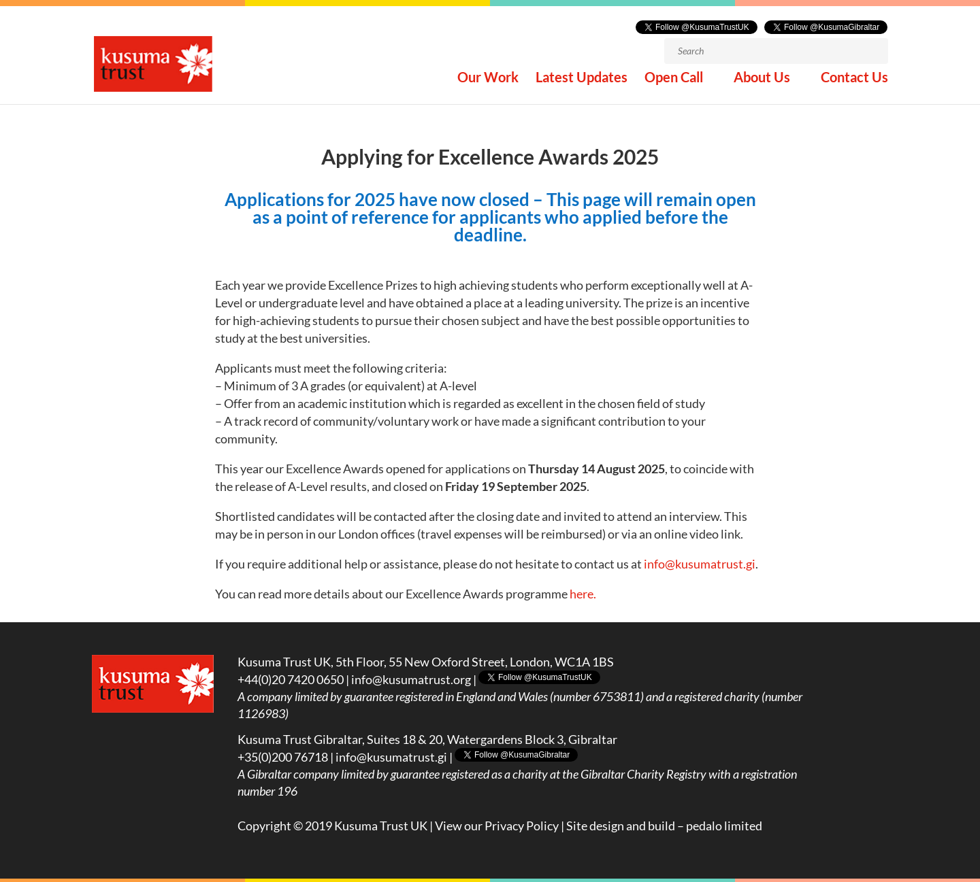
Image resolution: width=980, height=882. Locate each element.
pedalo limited (724, 825)
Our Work (488, 80)
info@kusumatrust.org (411, 679)
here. (583, 593)
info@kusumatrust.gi (699, 563)
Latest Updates (581, 80)
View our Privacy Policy (497, 825)
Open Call (673, 80)
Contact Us (854, 80)
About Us (762, 80)
